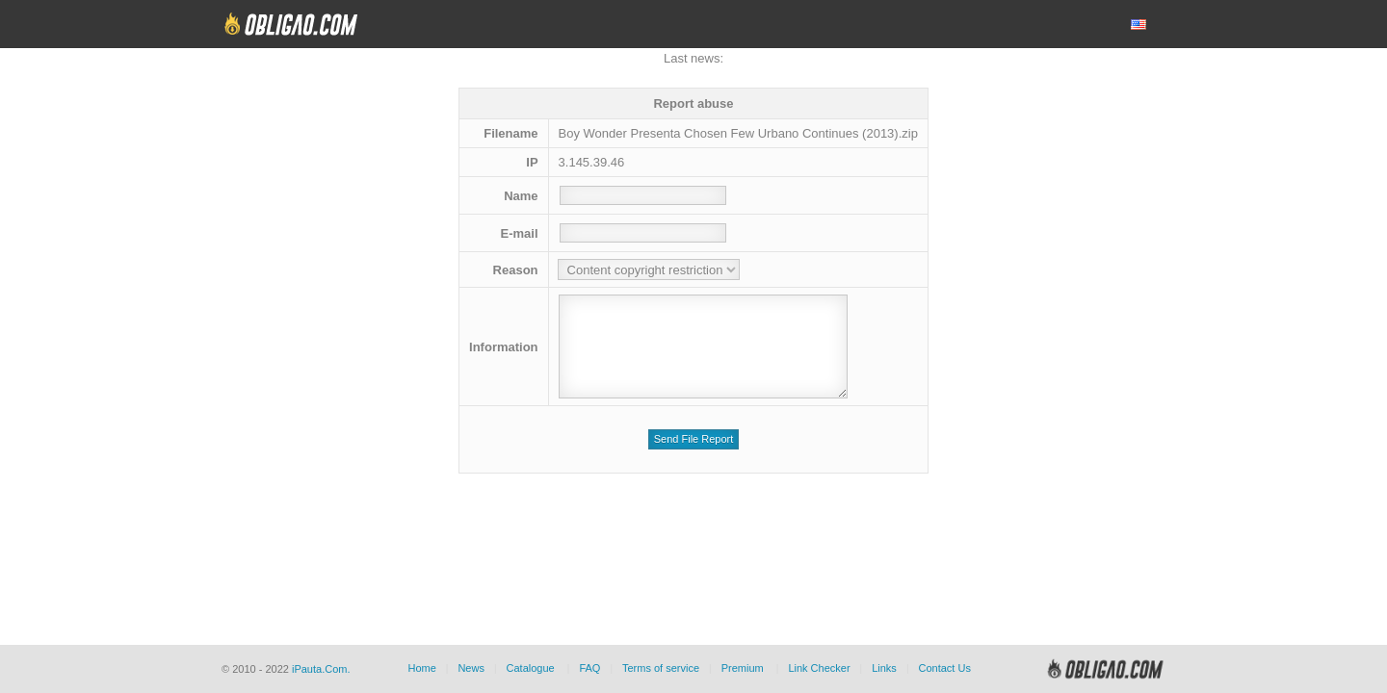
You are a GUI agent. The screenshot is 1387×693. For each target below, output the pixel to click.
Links (884, 668)
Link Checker (819, 668)
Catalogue (531, 668)
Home (421, 668)
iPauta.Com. (321, 669)
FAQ (589, 668)
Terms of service (660, 668)
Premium (742, 668)
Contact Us (944, 668)
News (471, 668)
